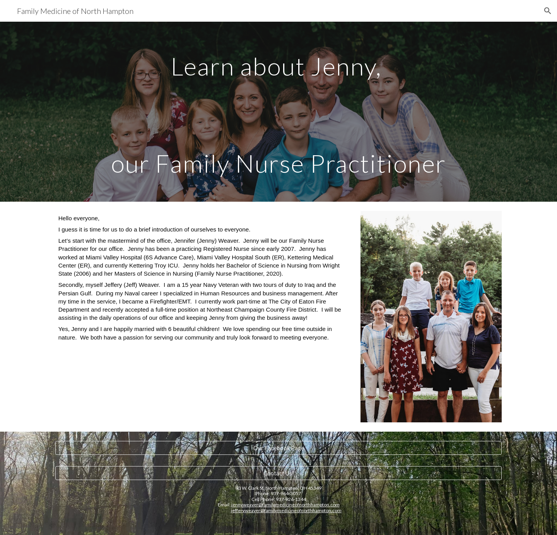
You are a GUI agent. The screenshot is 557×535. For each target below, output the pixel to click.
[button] (547, 11)
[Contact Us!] (278, 473)
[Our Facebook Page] (278, 448)
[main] (278, 111)
